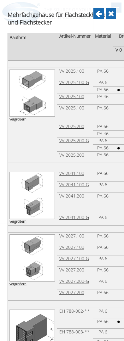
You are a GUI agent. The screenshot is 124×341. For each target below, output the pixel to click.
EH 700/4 (54, 114)
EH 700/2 (54, 79)
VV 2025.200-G (74, 291)
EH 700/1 (54, 62)
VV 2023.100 (57, 10)
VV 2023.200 (57, 21)
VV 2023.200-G (60, 32)
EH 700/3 (54, 97)
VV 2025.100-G (74, 233)
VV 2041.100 (71, 324)
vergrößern (18, 38)
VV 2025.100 (71, 222)
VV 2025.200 (71, 277)
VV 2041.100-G (74, 335)
